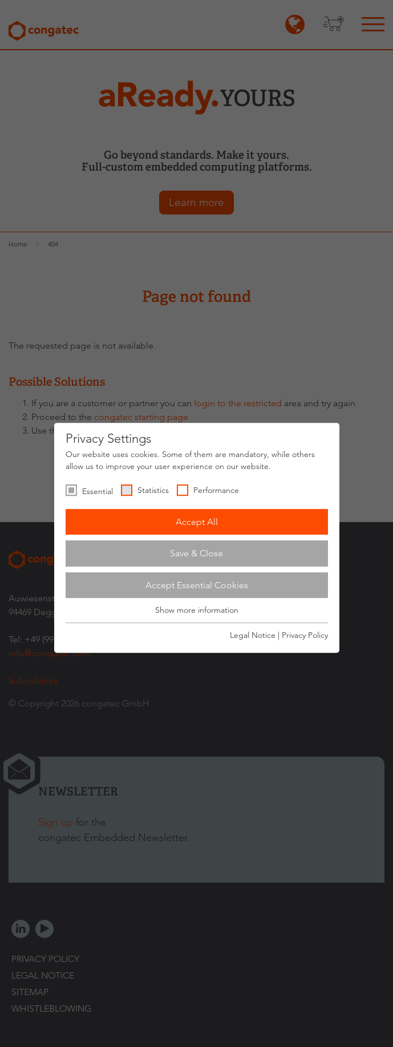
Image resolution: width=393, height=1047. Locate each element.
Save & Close (196, 553)
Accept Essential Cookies (196, 585)
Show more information (196, 610)
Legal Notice (252, 635)
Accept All (197, 521)
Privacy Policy (305, 635)
